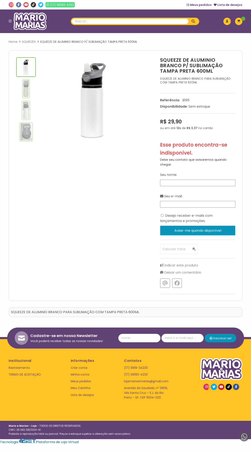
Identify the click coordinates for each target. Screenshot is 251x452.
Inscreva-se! (221, 338)
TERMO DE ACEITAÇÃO (25, 374)
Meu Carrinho (81, 388)
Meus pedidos (199, 5)
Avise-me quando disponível (197, 230)
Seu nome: (168, 174)
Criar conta (79, 368)
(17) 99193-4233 (136, 374)
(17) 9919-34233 (136, 368)
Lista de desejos (228, 5)
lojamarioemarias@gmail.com (146, 381)
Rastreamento (19, 368)
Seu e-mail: (171, 196)
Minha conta (80, 374)
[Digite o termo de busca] (130, 21)
